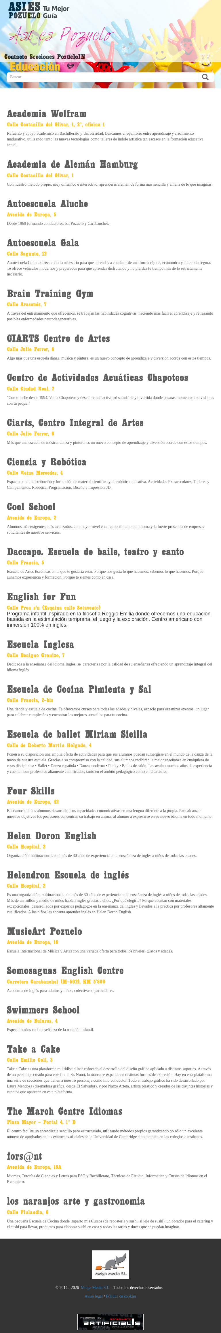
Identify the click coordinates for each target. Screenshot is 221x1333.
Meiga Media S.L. (95, 1288)
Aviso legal (94, 1296)
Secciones (42, 56)
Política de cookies (121, 1296)
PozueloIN (71, 56)
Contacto (15, 56)
